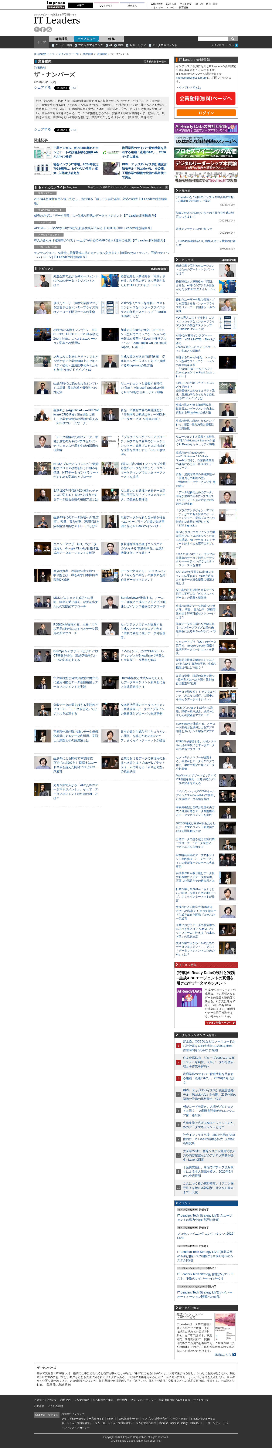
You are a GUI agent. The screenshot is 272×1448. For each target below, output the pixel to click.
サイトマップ (201, 1399)
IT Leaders (57, 20)
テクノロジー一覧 (68, 53)
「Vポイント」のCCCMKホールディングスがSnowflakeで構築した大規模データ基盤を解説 (142, 655)
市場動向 (102, 53)
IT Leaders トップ (44, 53)
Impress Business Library (191, 77)
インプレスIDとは (190, 87)
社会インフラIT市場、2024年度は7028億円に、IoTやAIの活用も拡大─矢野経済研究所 (76, 168)
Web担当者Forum (129, 1418)
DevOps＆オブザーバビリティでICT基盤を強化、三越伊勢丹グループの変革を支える (75, 655)
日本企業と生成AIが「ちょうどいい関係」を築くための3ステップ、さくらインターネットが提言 (143, 736)
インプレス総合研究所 (154, 1418)
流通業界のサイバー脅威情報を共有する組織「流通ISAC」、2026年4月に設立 (144, 152)
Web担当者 (157, 4)
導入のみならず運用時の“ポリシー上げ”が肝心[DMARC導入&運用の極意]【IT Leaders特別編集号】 (100, 240)
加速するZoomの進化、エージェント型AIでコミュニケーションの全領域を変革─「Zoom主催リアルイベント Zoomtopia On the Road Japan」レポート (143, 338)
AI (110, 45)
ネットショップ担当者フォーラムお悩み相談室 (129, 1423)
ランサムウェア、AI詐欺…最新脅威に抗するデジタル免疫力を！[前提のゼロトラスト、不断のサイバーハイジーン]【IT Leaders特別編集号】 (101, 255)
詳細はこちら (223, 1354)
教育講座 (183, 7)
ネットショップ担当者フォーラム (81, 1423)
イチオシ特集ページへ (220, 1022)
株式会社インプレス (73, 1414)
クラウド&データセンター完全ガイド (83, 1418)
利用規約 (65, 1399)
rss (49, 29)
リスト (74, 88)
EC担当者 (171, 4)
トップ (41, 42)
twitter (37, 29)
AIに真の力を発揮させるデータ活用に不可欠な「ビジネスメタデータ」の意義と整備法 (143, 495)
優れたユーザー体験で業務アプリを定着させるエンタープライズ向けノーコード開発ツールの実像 (75, 307)
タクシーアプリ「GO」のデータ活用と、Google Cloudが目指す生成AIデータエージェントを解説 (76, 548)
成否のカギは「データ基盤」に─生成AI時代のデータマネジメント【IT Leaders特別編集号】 (96, 215)
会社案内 (122, 1399)
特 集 (111, 39)
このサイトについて (45, 1399)
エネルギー (157, 7)
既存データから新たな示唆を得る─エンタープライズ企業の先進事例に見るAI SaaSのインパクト (143, 522)
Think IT (111, 1418)
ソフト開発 (185, 4)
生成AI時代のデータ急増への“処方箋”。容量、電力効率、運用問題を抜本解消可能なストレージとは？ (76, 522)
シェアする (42, 87)
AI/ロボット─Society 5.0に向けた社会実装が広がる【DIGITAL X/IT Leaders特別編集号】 (93, 228)
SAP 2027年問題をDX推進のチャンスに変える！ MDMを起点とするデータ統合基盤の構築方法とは (75, 495)
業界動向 (88, 53)
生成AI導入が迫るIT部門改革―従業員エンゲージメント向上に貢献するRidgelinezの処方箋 (143, 361)
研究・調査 (212, 4)
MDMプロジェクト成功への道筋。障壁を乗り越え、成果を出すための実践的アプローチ (75, 602)
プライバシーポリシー (143, 1399)
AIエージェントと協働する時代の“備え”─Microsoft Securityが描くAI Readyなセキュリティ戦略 (142, 388)
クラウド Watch (179, 1418)
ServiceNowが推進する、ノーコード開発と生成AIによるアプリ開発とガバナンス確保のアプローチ (143, 602)
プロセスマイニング (90, 45)
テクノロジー (86, 39)
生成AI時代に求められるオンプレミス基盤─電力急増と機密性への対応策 (75, 388)
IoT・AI (199, 4)
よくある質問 (55, 1406)
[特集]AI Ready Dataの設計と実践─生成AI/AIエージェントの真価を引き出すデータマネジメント (206, 978)
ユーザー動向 (63, 45)
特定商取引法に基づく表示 (174, 1399)
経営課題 (61, 39)
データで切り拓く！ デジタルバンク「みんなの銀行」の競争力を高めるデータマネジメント (143, 575)
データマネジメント (164, 45)
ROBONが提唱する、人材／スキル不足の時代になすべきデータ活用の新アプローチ (75, 629)
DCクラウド (106, 5)
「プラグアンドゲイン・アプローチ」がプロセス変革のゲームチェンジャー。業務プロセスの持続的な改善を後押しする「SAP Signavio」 (143, 445)
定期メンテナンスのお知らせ (194, 228)
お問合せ (39, 1406)
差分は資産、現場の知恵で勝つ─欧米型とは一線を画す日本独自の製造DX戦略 (75, 575)
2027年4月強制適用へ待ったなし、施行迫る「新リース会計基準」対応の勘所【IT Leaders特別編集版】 (100, 201)
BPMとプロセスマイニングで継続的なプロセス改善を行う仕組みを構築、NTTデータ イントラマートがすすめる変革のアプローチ (195, 539)
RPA (120, 45)
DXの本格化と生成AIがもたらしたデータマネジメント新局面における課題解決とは (143, 682)
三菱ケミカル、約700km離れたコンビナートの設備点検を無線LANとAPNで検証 (76, 152)
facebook (43, 29)
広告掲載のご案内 (103, 1399)
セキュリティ (138, 45)
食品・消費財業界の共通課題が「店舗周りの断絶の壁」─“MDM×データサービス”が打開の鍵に (143, 414)
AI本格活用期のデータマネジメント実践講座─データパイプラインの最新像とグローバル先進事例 (143, 709)
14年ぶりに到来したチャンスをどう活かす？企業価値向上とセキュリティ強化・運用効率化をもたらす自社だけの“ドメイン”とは (195, 390)
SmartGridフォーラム (203, 1418)
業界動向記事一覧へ (155, 61)
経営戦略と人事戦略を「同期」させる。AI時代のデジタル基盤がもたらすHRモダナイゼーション (143, 280)
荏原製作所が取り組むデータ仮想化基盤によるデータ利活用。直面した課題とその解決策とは (75, 736)
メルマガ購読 (81, 1399)
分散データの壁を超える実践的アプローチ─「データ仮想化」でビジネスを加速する (75, 709)
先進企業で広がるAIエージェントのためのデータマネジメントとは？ (75, 280)
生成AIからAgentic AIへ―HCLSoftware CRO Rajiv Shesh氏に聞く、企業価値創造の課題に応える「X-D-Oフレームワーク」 (195, 460)
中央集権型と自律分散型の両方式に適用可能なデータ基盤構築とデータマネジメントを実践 (75, 682)
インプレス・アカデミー (76, 1427)
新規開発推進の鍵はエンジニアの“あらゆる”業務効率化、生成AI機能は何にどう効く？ (142, 548)
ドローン (171, 7)
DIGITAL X (196, 1423)
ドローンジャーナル (216, 1423)
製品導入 (132, 5)
